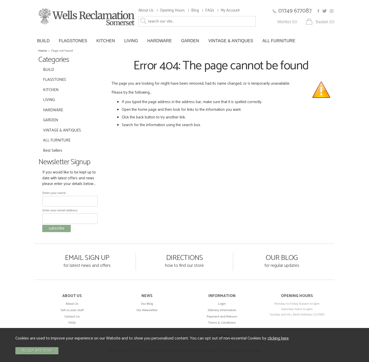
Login (222, 303)
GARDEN (190, 40)
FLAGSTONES (73, 40)
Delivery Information (222, 310)
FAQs (209, 10)
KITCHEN (105, 40)
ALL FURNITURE (278, 40)
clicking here (278, 338)
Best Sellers (52, 150)
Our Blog (147, 303)
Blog (195, 10)
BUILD (43, 40)
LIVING (131, 40)
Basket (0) (325, 22)
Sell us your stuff (72, 310)
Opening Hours (172, 10)
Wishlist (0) (287, 22)
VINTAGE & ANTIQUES (230, 40)
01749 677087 (295, 11)
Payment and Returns (222, 316)
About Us (145, 10)
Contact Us (72, 316)
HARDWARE (159, 40)
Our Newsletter (147, 310)
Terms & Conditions (222, 322)
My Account (230, 10)
